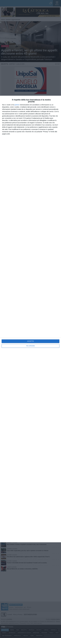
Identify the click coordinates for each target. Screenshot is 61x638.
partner (17, 104)
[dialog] (30, 319)
